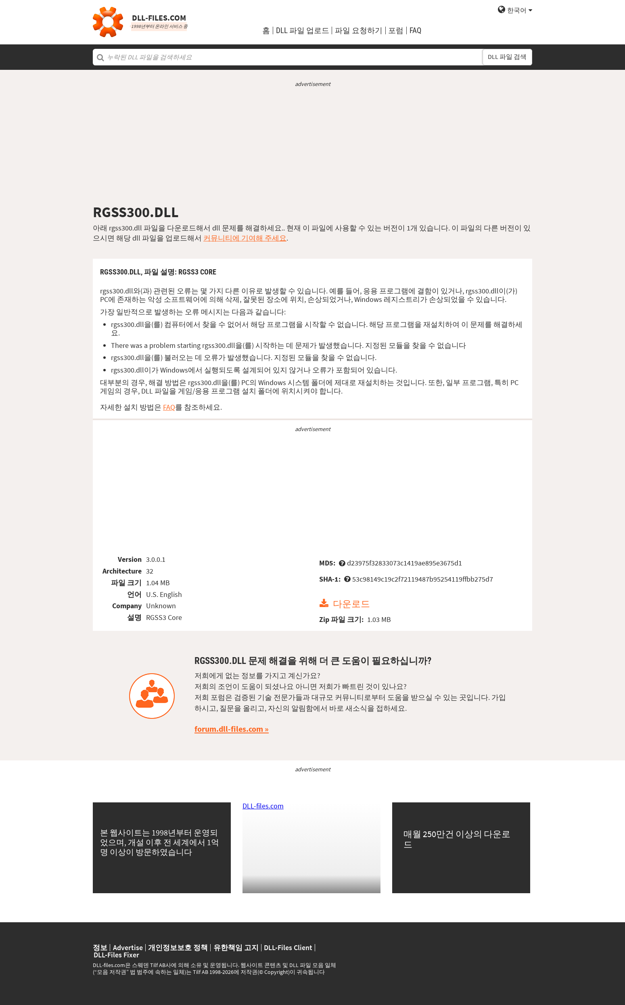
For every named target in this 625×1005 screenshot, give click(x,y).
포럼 (395, 30)
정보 (100, 947)
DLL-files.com (263, 805)
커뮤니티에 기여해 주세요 (244, 238)
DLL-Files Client (288, 947)
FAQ (415, 30)
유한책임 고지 (236, 947)
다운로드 (351, 603)
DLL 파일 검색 (507, 57)
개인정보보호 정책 (178, 947)
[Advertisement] (312, 145)
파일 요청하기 (359, 30)
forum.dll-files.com (228, 729)
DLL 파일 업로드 (302, 30)
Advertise (128, 947)
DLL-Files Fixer (116, 955)
